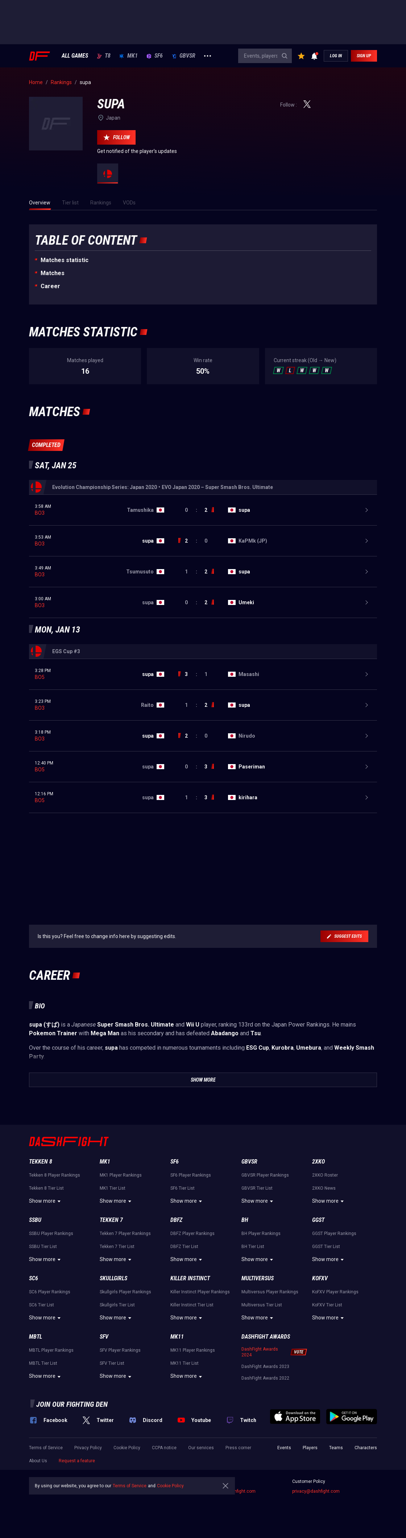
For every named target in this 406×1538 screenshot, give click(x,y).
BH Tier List (252, 1246)
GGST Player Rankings (334, 1233)
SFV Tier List (112, 1363)
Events (284, 1447)
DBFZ (176, 1219)
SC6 (33, 1278)
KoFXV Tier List (327, 1304)
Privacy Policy (88, 1447)
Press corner (238, 1447)
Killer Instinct (190, 1278)
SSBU (35, 1219)
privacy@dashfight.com (316, 1491)
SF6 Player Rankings (190, 1175)
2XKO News (324, 1188)
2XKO (318, 1161)
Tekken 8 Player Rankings (54, 1175)
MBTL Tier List (43, 1363)
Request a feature (77, 1460)
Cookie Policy (126, 1447)
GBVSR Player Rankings (265, 1175)
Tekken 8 (40, 1161)
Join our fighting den (72, 1404)
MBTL (35, 1336)
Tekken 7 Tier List (117, 1246)
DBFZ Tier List (184, 1246)
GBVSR (183, 56)
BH (244, 1219)
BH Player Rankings (261, 1233)
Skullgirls (113, 1278)
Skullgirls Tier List (117, 1304)
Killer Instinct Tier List (192, 1304)
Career (50, 286)
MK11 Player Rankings (192, 1350)
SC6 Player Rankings (49, 1291)
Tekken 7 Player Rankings (125, 1233)
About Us (38, 1460)
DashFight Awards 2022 (265, 1378)
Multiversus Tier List (261, 1304)
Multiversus (257, 1278)
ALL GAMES (75, 56)
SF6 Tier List (182, 1188)
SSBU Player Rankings (51, 1233)
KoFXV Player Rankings (335, 1291)
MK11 (177, 1336)
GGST (318, 1219)
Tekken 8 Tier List (46, 1188)
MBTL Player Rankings (51, 1350)
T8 (104, 56)
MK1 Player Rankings (121, 1175)
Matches (53, 273)
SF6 (154, 56)
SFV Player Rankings (120, 1350)
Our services (201, 1447)
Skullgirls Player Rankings (125, 1291)
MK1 (128, 56)
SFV (104, 1336)
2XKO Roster (325, 1175)
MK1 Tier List (112, 1188)
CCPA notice (164, 1447)
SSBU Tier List (43, 1246)
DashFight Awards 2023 (265, 1366)
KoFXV (320, 1278)
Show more (46, 1201)
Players (310, 1447)
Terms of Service (46, 1447)
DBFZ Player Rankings (192, 1233)
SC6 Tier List (41, 1304)
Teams (336, 1447)
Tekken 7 (111, 1219)
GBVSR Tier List (257, 1188)
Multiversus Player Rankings (269, 1291)
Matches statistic (64, 260)
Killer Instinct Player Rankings (200, 1291)
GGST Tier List (326, 1246)
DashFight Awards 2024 (259, 1352)
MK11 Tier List (184, 1363)
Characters (366, 1447)
